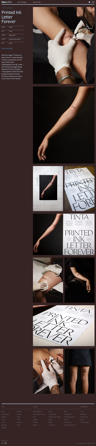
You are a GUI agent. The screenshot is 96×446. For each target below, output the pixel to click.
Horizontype (5, 414)
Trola (18, 420)
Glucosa (3, 417)
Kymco (35, 425)
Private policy (84, 422)
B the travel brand (70, 425)
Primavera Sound (69, 417)
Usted (10, 27)
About (82, 420)
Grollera (19, 422)
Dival (65, 411)
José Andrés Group (39, 414)
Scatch (3, 422)
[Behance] (6, 443)
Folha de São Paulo (55, 417)
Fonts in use (84, 417)
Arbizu (51, 420)
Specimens (83, 414)
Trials (82, 411)
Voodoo (66, 420)
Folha (18, 417)
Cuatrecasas (52, 414)
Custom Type (37, 2)
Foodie (19, 414)
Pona (18, 425)
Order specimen (7, 48)
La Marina (52, 425)
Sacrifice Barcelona (14, 39)
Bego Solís (12, 35)
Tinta (10, 31)
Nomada (19, 411)
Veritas (35, 422)
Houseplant (67, 414)
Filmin (50, 422)
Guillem (35, 420)
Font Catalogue (21, 2)
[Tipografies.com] (8, 2)
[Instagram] (2, 443)
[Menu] (93, 2)
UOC (34, 417)
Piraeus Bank (37, 411)
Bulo (2, 411)
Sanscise (4, 425)
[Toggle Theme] (89, 2)
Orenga (3, 428)
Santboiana (67, 422)
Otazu (50, 411)
